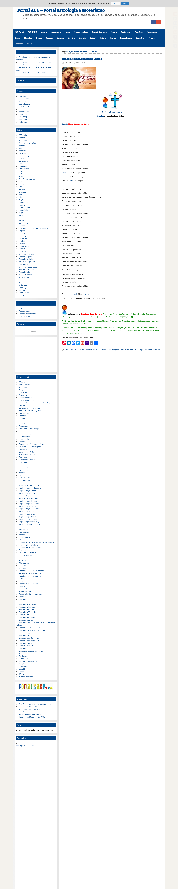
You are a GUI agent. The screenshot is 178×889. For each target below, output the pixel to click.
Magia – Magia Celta (27, 493)
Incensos (22, 192)
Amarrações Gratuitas (27, 143)
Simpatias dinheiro (26, 259)
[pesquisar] (33, 331)
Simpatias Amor (69, 328)
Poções (22, 231)
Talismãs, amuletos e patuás (30, 661)
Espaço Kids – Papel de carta (30, 455)
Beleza (77, 321)
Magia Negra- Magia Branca (30, 714)
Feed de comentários (27, 314)
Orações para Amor (70, 317)
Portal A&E (23, 233)
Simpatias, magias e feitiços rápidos (32, 651)
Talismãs (22, 290)
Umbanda (19, 44)
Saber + (93, 38)
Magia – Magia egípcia (27, 506)
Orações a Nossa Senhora (111, 112)
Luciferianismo (24, 480)
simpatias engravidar (27, 262)
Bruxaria (22, 418)
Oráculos (60, 38)
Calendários (23, 426)
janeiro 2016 (23, 101)
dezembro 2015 (25, 104)
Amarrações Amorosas (28, 707)
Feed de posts (24, 311)
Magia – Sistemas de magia (29, 524)
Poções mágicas (25, 555)
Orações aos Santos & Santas (30, 548)
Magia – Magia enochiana (29, 509)
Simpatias (140, 38)
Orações (49, 38)
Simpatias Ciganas (26, 257)
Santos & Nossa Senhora (28, 589)
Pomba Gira (23, 558)
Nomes (39, 38)
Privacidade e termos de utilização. (31, 813)
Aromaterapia (24, 392)
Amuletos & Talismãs (139, 328)
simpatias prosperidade (28, 267)
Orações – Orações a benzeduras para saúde (36, 542)
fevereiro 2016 (24, 99)
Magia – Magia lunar (27, 511)
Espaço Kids (23, 449)
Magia (17, 38)
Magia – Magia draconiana (29, 504)
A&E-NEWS (32, 32)
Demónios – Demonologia (29, 429)
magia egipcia (24, 208)
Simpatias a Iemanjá (26, 602)
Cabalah (22, 424)
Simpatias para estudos (28, 643)
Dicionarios (23, 166)
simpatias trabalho (26, 280)
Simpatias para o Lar (74, 333)
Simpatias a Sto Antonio (123, 331)
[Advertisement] (35, 354)
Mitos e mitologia (25, 530)
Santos (113, 38)
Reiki (21, 579)
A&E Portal (19, 32)
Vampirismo (23, 669)
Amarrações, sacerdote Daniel (30, 709)
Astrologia (23, 395)
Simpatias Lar (24, 635)
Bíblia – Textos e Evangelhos (30, 411)
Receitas (71, 38)
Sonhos (151, 38)
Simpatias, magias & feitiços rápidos (136, 321)
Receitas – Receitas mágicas (30, 576)
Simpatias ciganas (94, 328)
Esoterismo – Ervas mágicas (30, 447)
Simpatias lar (24, 264)
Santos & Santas (25, 592)
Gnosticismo (23, 467)
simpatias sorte (25, 277)
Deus (64, 173)
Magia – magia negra (27, 514)
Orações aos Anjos (110, 314)
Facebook (18, 837)
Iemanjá (22, 189)
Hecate (22, 184)
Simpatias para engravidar (144, 331)
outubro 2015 (24, 109)
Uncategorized (24, 293)
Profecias (22, 566)
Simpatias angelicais (105, 331)
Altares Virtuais (24, 385)
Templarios (23, 664)
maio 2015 (23, 122)
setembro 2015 (24, 112)
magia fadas (23, 210)
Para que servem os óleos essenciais (33, 228)
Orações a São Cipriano (88, 317)
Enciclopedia (24, 439)
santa (76, 294)
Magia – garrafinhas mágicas (30, 486)
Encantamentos (84, 324)
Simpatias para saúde (27, 646)
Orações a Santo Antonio (107, 317)
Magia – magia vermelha (28, 519)
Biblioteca (23, 416)
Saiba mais (116, 3)
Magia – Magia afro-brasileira (30, 488)
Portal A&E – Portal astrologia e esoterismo (61, 10)
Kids (20, 195)
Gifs (20, 182)
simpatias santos (25, 275)
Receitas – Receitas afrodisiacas (31, 571)
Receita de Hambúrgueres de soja (32, 73)
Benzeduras (151, 314)
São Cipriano (24, 246)
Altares (44, 32)
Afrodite (113, 321)
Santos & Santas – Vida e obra (30, 594)
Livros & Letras (24, 478)
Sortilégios (23, 656)
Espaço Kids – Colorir (27, 452)
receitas (22, 241)
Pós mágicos (24, 236)
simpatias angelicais (26, 254)
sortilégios (23, 285)
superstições (24, 288)
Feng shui (22, 176)
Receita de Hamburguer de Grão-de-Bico (35, 62)
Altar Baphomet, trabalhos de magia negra (35, 704)
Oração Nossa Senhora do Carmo (82, 58)
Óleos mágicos (24, 537)
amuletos (22, 145)
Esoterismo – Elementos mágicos (32, 444)
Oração (65, 124)
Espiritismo (23, 457)
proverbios (23, 238)
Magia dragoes (24, 205)
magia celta (23, 202)
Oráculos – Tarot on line (28, 553)
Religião (82, 38)
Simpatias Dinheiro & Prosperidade (82, 331)
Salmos (103, 38)
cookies (22, 164)
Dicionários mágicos (26, 434)
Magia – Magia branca (27, 491)
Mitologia (22, 220)
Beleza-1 (22, 405)
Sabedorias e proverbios (28, 584)
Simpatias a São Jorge (27, 610)
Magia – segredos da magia (29, 522)
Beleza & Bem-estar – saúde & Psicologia (35, 403)
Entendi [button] (125, 3)
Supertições (23, 659)
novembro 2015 (25, 107)
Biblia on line (24, 413)
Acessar (22, 308)
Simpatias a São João (27, 607)
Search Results (126, 38)
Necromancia (24, 532)
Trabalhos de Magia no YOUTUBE (32, 717)
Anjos (68, 32)
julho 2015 (23, 117)
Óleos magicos (24, 223)
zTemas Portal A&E (26, 677)
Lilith (21, 197)
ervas (21, 171)
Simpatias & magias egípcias (119, 328)
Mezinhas (28, 38)
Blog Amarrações (25, 712)
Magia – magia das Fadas (28, 498)
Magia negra (23, 215)
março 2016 (23, 96)
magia (21, 200)
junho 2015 (23, 119)
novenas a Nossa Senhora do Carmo (98, 350)
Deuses (114, 32)
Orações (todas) (125, 317)
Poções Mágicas (102, 321)
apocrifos (22, 151)
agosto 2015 (23, 114)
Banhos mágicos (81, 32)
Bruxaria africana (25, 421)
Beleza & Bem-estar (99, 32)
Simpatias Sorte (25, 648)
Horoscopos (152, 32)
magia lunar (23, 213)
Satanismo (23, 597)
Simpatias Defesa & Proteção (30, 628)
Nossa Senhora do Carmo (74, 350)
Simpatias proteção (26, 270)
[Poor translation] (8, 854)
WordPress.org (24, 316)
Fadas (21, 174)
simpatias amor (25, 251)
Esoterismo (126, 32)
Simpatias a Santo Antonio (29, 604)
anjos (21, 148)
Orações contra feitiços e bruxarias (132, 314)
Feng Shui (139, 32)
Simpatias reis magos (27, 272)
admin (78, 62)
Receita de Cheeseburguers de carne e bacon (37, 65)
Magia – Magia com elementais (31, 496)
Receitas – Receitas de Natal (30, 573)
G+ (27, 837)
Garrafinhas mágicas (27, 179)
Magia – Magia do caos (28, 501)
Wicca (29, 44)
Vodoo (21, 672)
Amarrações (56, 32)
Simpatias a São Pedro (27, 612)
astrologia (22, 153)
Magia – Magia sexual (27, 517)
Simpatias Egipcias (26, 633)
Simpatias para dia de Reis (29, 638)
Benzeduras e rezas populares (30, 408)
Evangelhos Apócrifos (27, 460)
